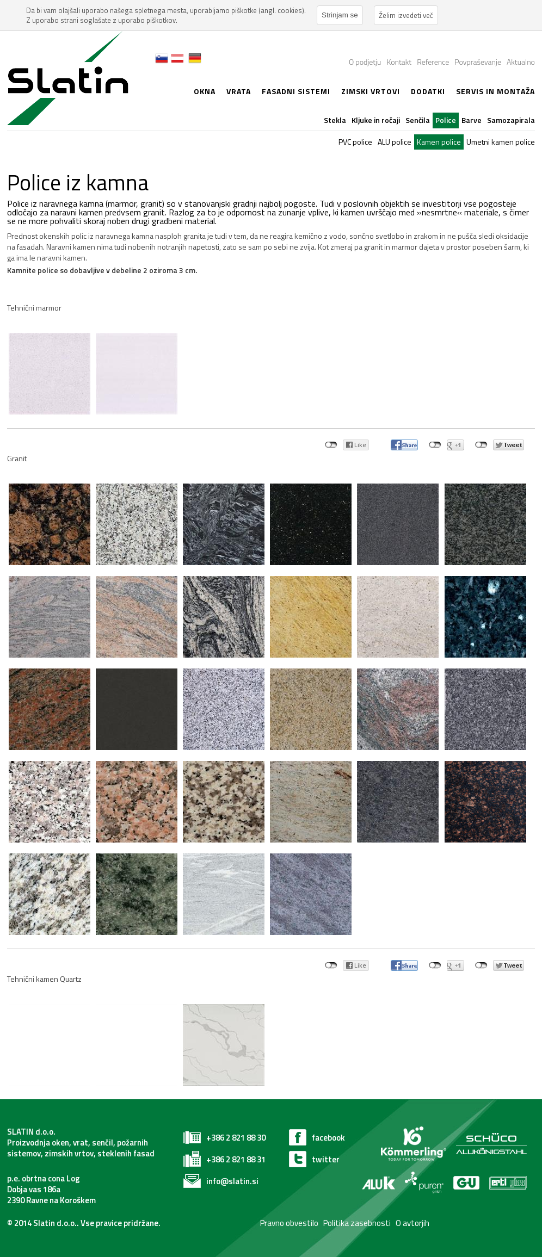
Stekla (335, 120)
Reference (433, 61)
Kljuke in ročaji (376, 120)
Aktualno (521, 61)
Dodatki (428, 91)
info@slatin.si (232, 1181)
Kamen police (439, 141)
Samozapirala (511, 120)
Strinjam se (340, 15)
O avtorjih (412, 1223)
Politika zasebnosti (357, 1223)
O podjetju (365, 61)
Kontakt (398, 61)
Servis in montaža (495, 91)
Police (445, 120)
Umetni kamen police (500, 141)
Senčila (417, 120)
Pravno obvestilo (288, 1223)
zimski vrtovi (370, 91)
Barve (471, 120)
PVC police (355, 141)
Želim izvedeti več (406, 15)
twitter (326, 1159)
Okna (204, 91)
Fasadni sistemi (296, 91)
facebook (328, 1137)
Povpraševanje (477, 61)
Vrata (238, 91)
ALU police (394, 141)
